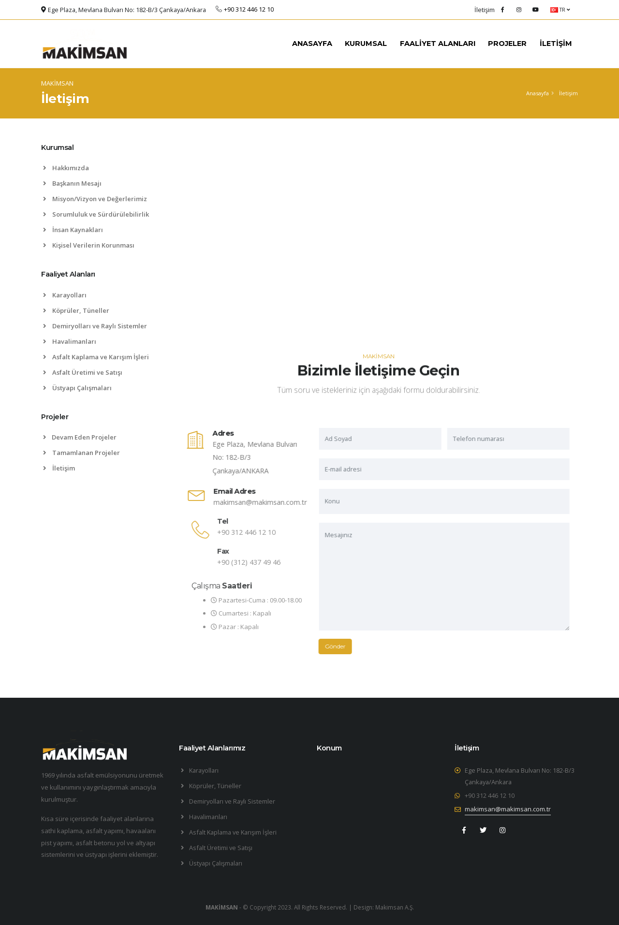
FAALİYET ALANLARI (437, 43)
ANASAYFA (312, 43)
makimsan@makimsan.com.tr (272, 502)
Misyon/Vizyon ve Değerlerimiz (95, 198)
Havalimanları (69, 341)
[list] (46, 468)
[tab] (102, 152)
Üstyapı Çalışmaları (77, 387)
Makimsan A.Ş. (394, 907)
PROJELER (507, 43)
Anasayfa (537, 93)
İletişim (59, 468)
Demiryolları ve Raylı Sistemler (95, 326)
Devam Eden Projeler (80, 437)
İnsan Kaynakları (73, 229)
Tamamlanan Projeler (81, 452)
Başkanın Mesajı (72, 183)
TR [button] (560, 9)
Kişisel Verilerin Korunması (88, 245)
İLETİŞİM (556, 43)
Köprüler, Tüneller (76, 310)
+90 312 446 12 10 (490, 795)
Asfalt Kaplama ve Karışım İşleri (96, 356)
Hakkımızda (66, 167)
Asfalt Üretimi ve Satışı (82, 372)
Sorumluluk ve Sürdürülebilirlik (96, 214)
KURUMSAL (366, 43)
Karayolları (65, 295)
